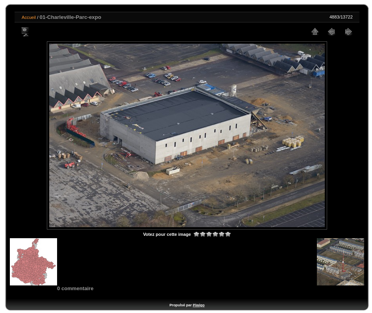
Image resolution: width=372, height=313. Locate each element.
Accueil (29, 17)
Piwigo (199, 305)
